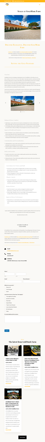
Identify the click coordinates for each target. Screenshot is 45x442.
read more (8, 383)
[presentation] (13, 328)
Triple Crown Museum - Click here (29, 57)
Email (6, 278)
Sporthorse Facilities (10, 298)
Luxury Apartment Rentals (11, 307)
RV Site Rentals (9, 309)
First (5, 276)
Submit (6, 330)
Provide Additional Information (11, 314)
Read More (22, 437)
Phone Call (8, 287)
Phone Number (26, 278)
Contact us (10, 51)
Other (7, 311)
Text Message (9, 289)
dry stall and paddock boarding (26, 51)
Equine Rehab (9, 302)
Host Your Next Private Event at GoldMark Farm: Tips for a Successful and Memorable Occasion (32, 362)
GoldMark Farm (15, 408)
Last (16, 276)
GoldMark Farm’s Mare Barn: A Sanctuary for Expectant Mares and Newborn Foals (12, 404)
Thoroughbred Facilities (11, 296)
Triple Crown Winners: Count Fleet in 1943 (12, 359)
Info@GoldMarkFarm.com (13, 250)
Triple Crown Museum (10, 305)
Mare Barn (8, 300)
